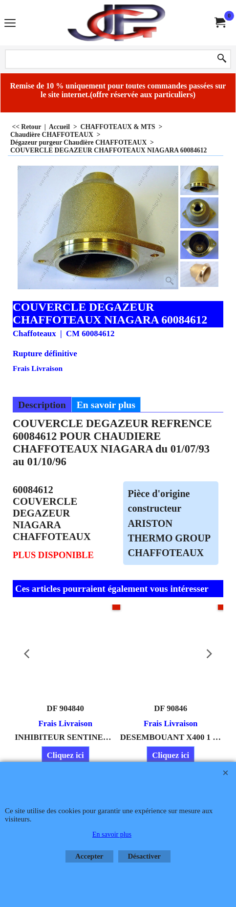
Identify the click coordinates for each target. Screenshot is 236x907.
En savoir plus (106, 404)
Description (42, 404)
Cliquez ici (65, 755)
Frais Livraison (38, 368)
